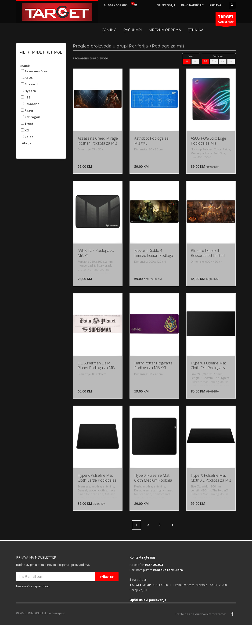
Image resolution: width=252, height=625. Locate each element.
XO (25, 130)
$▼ (231, 61)
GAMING (109, 30)
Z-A (214, 61)
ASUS (27, 78)
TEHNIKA (195, 30)
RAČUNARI (132, 30)
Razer (27, 110)
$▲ (222, 61)
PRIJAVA (215, 5)
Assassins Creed (35, 71)
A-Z (206, 61)
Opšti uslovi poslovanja (148, 600)
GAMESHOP (226, 20)
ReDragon (30, 117)
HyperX (28, 91)
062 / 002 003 (154, 565)
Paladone (30, 104)
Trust (27, 123)
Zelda (27, 137)
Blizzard (29, 84)
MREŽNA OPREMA (165, 30)
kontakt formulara (168, 570)
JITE (25, 97)
